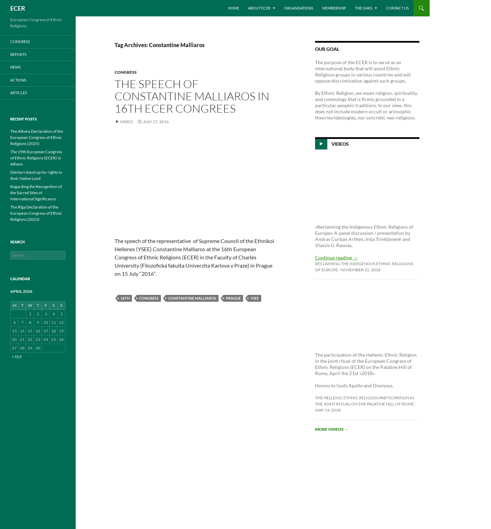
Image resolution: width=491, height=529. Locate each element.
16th (125, 298)
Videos (340, 144)
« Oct (16, 356)
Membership (334, 8)
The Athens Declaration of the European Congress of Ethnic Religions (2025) (36, 137)
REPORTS (18, 54)
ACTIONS (18, 80)
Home (233, 8)
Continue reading (336, 257)
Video (126, 121)
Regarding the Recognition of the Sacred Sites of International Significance (36, 192)
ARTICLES (18, 92)
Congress (149, 298)
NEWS (15, 67)
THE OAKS (363, 8)
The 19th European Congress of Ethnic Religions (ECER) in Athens (36, 158)
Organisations (298, 8)
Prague (233, 298)
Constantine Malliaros (192, 298)
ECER (17, 8)
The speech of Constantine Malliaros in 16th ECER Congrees (192, 96)
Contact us (397, 8)
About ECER (259, 8)
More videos (331, 429)
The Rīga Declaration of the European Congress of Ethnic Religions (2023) (36, 213)
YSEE (254, 298)
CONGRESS (126, 72)
